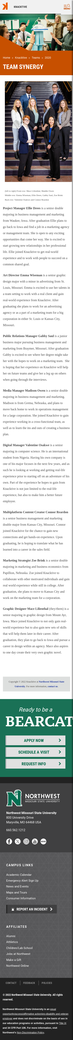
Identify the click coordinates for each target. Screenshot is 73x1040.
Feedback (29, 983)
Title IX (62, 1023)
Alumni (10, 936)
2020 (48, 57)
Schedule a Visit (33, 752)
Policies (47, 983)
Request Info (34, 763)
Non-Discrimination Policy (30, 1032)
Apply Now (34, 740)
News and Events (17, 886)
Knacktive (20, 7)
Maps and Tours (16, 892)
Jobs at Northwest (18, 954)
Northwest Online (17, 966)
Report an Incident (29, 909)
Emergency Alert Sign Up (22, 880)
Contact (11, 983)
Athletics (12, 942)
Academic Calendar (19, 875)
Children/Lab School (19, 948)
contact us (53, 686)
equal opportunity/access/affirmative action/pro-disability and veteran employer (36, 1014)
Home (6, 57)
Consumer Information (21, 898)
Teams (36, 57)
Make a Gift (13, 960)
